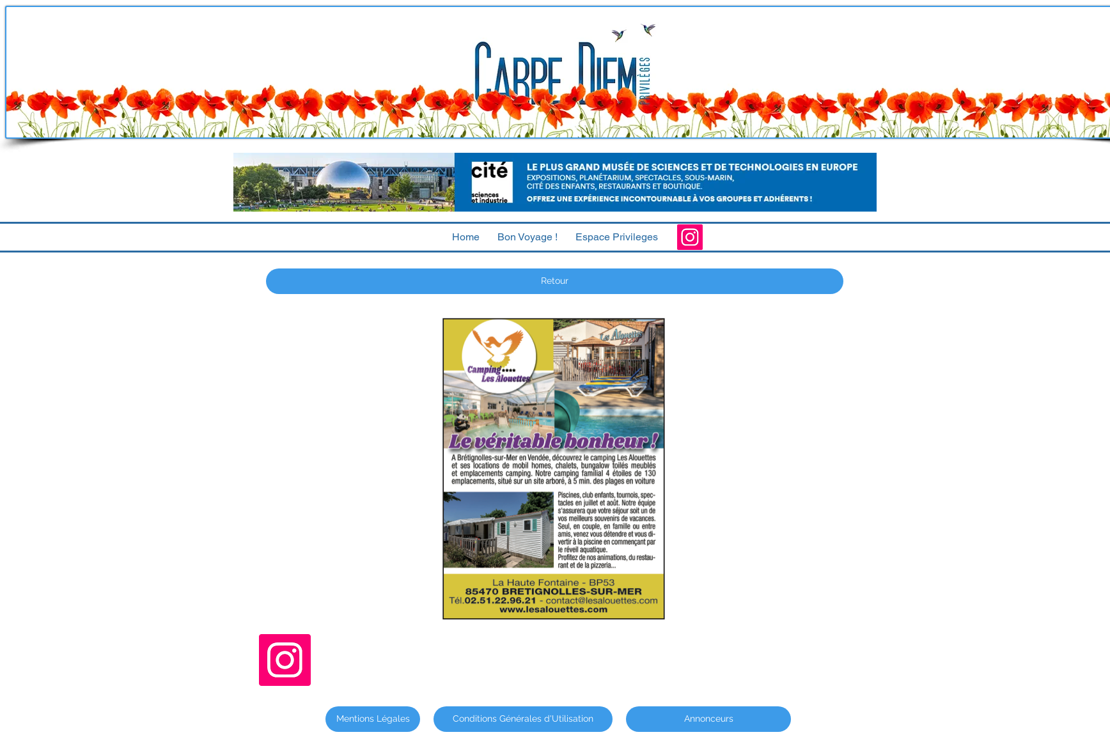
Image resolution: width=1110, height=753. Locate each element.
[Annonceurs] (708, 719)
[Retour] (554, 281)
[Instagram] (690, 237)
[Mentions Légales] (372, 719)
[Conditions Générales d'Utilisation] (523, 719)
